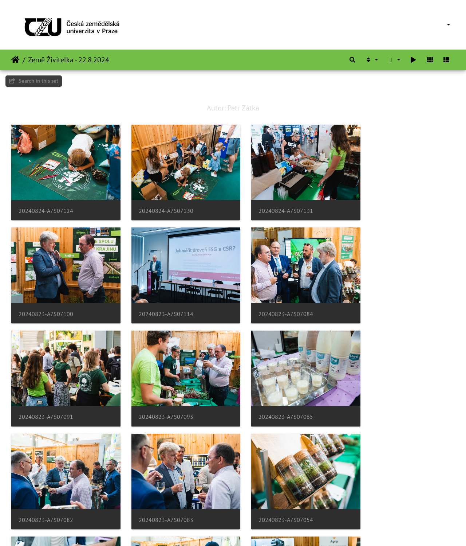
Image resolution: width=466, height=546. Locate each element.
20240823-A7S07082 (159, 403)
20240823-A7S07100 (386, 206)
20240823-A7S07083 (273, 403)
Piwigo (248, 530)
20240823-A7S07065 (46, 403)
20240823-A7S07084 (159, 304)
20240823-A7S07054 (386, 403)
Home (15, 59)
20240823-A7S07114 (46, 304)
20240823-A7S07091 (273, 304)
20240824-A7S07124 (46, 206)
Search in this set (33, 80)
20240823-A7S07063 (46, 502)
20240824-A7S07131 (273, 206)
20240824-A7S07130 (159, 206)
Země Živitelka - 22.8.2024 (68, 60)
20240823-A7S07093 (386, 304)
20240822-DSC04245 (159, 502)
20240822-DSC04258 (273, 502)
